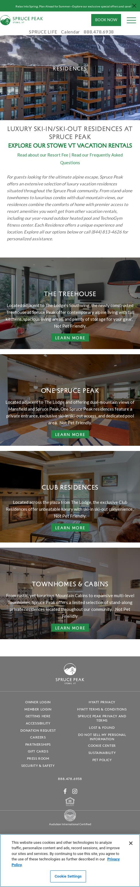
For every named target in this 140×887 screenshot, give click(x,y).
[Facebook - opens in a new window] (65, 791)
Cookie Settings (68, 876)
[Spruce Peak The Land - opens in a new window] (70, 820)
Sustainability (102, 753)
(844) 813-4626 (106, 231)
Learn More (70, 337)
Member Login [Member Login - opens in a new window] (37, 709)
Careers (38, 737)
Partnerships (38, 744)
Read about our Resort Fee (42, 154)
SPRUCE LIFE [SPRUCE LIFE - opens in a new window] (43, 31)
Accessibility (38, 723)
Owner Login (38, 702)
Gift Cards (38, 751)
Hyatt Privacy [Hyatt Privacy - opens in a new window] (102, 702)
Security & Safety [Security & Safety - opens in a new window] (38, 765)
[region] (70, 860)
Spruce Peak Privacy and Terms (102, 718)
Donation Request (38, 730)
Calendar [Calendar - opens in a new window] (70, 31)
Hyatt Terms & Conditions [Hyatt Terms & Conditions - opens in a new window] (102, 709)
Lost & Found (102, 727)
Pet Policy (102, 760)
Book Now (106, 19)
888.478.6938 (70, 779)
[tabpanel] (70, 68)
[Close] (131, 843)
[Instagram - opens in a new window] (75, 791)
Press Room (38, 758)
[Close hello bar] (134, 5)
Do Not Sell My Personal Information (102, 736)
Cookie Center (102, 745)
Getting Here (38, 716)
